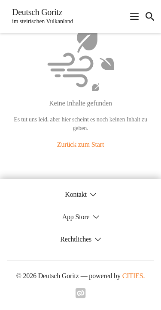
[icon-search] (150, 16)
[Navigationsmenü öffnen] (134, 16)
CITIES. (133, 275)
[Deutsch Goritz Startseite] (40, 16)
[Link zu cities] (81, 295)
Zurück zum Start (80, 144)
